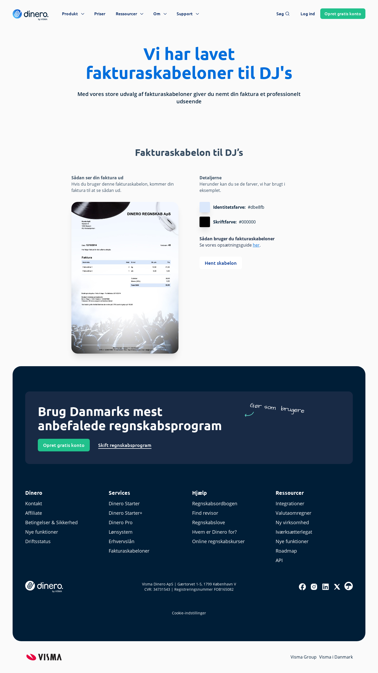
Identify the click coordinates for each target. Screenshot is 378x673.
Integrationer (290, 503)
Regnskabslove (208, 522)
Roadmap (286, 551)
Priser (99, 13)
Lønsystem (121, 532)
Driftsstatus (38, 541)
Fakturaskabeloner (129, 551)
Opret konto (342, 14)
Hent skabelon (221, 263)
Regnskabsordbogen (214, 503)
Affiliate (33, 513)
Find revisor (205, 513)
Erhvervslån (121, 541)
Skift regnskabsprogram (124, 445)
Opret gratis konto (64, 445)
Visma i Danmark (336, 657)
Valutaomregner (293, 513)
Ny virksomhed (292, 522)
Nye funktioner (41, 532)
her (256, 245)
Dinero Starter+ (125, 513)
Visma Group (304, 657)
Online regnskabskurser (218, 541)
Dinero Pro (121, 522)
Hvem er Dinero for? (214, 532)
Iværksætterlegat (294, 532)
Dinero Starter (124, 503)
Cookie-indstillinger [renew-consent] (189, 612)
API (279, 560)
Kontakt (33, 503)
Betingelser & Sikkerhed (51, 522)
